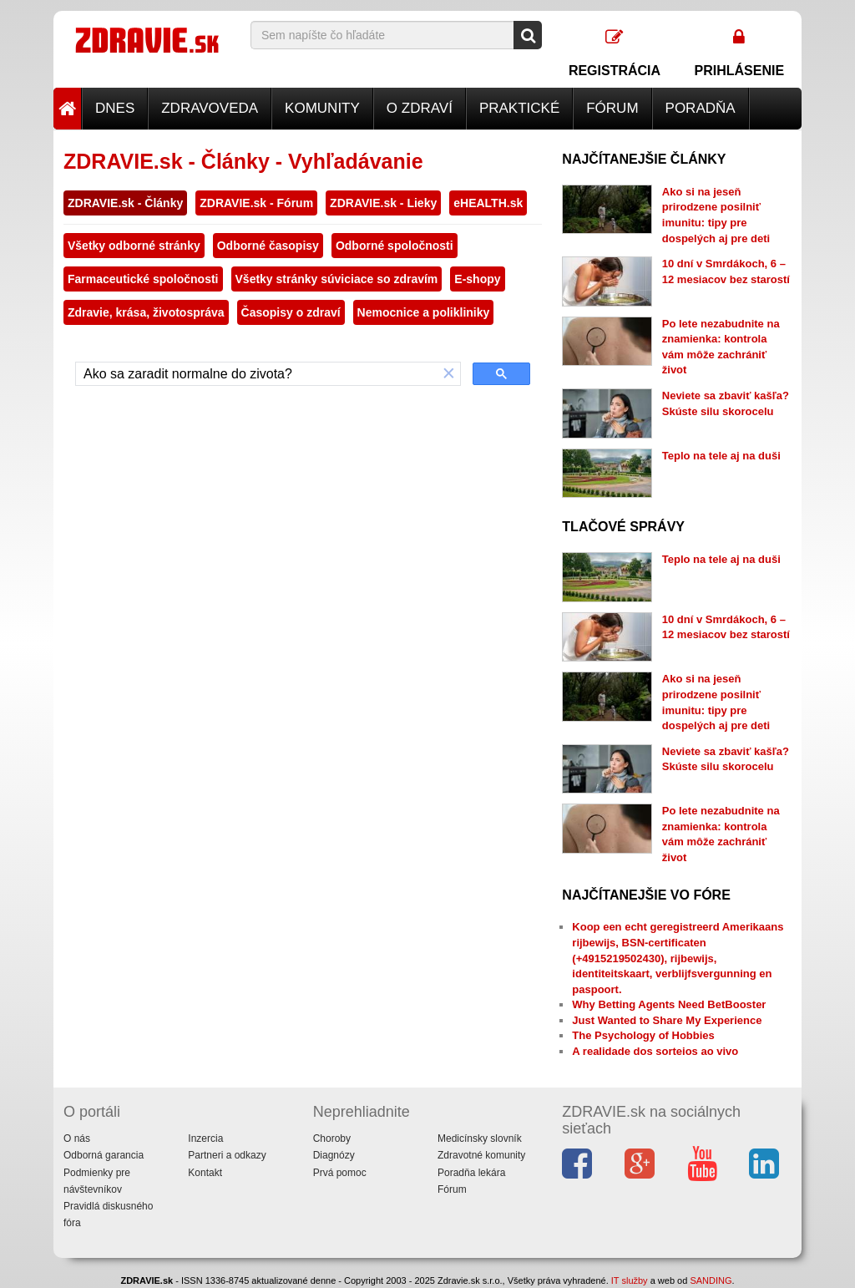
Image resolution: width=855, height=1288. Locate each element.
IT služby (629, 1280)
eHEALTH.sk (488, 203)
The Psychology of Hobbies (643, 1035)
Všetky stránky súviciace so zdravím (336, 279)
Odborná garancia (103, 1155)
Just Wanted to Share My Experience (666, 1020)
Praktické (519, 108)
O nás (76, 1138)
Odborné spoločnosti (394, 245)
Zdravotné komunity (481, 1155)
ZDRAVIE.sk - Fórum (256, 203)
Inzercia (205, 1138)
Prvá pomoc (340, 1173)
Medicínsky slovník (480, 1138)
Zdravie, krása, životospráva (146, 312)
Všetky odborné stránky (134, 245)
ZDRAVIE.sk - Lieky (383, 203)
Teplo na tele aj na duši (721, 455)
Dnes (114, 108)
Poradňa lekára (471, 1173)
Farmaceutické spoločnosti (143, 279)
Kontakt (205, 1173)
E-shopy (477, 279)
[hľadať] (256, 374)
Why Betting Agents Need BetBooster (669, 1004)
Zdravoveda (209, 108)
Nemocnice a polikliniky (423, 312)
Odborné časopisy (268, 245)
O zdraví (420, 108)
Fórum (612, 108)
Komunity (322, 108)
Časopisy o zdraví (291, 312)
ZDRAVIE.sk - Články (125, 203)
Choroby (332, 1138)
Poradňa (700, 108)
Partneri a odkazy (227, 1155)
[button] (449, 374)
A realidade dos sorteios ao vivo (655, 1051)
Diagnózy (334, 1155)
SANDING (710, 1280)
